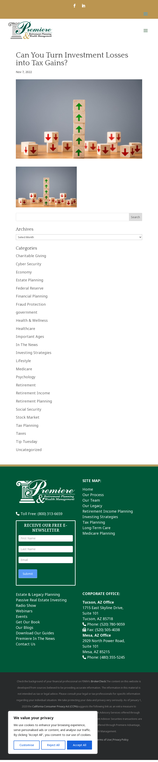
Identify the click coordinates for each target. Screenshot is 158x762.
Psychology (25, 378)
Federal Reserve (29, 290)
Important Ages (30, 338)
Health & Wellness (32, 322)
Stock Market (27, 419)
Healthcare (25, 330)
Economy (24, 274)
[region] (52, 732)
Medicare (24, 370)
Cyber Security (28, 265)
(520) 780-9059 (112, 626)
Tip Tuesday (26, 443)
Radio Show (26, 607)
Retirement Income (33, 395)
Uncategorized (29, 451)
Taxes (21, 435)
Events (21, 618)
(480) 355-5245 (112, 659)
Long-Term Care (96, 529)
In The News (27, 346)
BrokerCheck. (98, 683)
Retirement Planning (34, 403)
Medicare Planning (98, 535)
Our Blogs (24, 629)
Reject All (53, 745)
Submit (28, 576)
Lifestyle (23, 362)
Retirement (26, 387)
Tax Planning (27, 427)
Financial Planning (32, 298)
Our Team (91, 502)
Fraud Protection (31, 306)
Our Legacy (92, 507)
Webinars (24, 612)
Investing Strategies (33, 354)
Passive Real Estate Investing (41, 601)
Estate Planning (29, 282)
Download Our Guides (35, 635)
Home (87, 491)
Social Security (28, 411)
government (26, 314)
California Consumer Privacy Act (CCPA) (54, 708)
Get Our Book (28, 624)
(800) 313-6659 (50, 515)
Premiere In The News (35, 640)
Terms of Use (103, 741)
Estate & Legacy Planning (38, 596)
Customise (26, 745)
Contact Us (25, 646)
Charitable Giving (31, 257)
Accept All (79, 745)
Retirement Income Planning (107, 513)
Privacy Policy (120, 741)
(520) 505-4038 (107, 631)
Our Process (93, 496)
